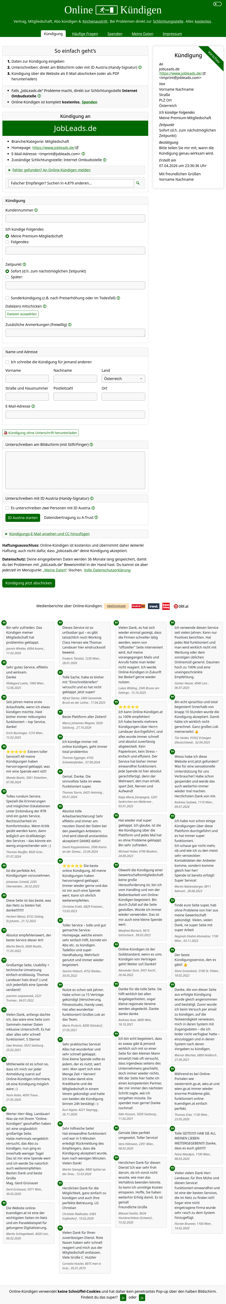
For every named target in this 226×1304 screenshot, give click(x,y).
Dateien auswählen (22, 314)
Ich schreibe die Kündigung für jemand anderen (51, 361)
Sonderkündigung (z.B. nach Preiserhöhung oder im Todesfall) (63, 297)
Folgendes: (20, 241)
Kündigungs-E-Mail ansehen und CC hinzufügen (49, 533)
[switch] (217, 4)
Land (106, 370)
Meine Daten (142, 33)
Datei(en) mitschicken (23, 306)
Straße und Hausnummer (26, 388)
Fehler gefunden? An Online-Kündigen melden (51, 169)
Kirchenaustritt (95, 21)
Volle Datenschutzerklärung (107, 570)
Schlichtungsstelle (168, 21)
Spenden (114, 33)
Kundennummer (19, 210)
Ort (104, 388)
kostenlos (203, 21)
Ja (123, 1297)
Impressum (172, 33)
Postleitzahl (63, 388)
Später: (17, 276)
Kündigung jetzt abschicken (28, 582)
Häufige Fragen (85, 33)
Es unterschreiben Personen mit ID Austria (50, 507)
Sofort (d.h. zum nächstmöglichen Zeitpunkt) (48, 271)
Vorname (13, 370)
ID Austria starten (23, 517)
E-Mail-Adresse (17, 406)
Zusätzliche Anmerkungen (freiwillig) (36, 324)
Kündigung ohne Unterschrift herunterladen (42, 432)
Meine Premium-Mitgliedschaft (37, 236)
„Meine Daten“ (55, 570)
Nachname (62, 370)
